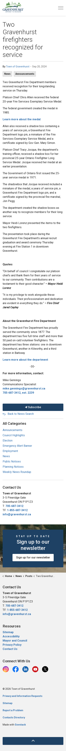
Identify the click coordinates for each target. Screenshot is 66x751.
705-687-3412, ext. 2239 (18, 392)
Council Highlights (14, 435)
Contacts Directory (14, 717)
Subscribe (33, 407)
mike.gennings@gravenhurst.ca (24, 388)
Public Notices (12, 461)
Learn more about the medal (21, 119)
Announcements (24, 73)
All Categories (14, 423)
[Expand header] (60, 8)
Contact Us (10, 649)
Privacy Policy (12, 644)
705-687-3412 (14, 506)
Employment (10, 451)
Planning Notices (13, 466)
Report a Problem (13, 710)
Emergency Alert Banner (17, 445)
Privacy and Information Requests (22, 696)
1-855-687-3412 (17, 510)
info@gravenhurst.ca (17, 514)
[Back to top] (33, 741)
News (7, 73)
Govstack (20, 724)
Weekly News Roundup (17, 472)
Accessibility (11, 636)
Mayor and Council (15, 640)
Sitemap (8, 632)
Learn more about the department (25, 359)
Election (7, 440)
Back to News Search (21, 413)
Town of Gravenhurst (17, 66)
